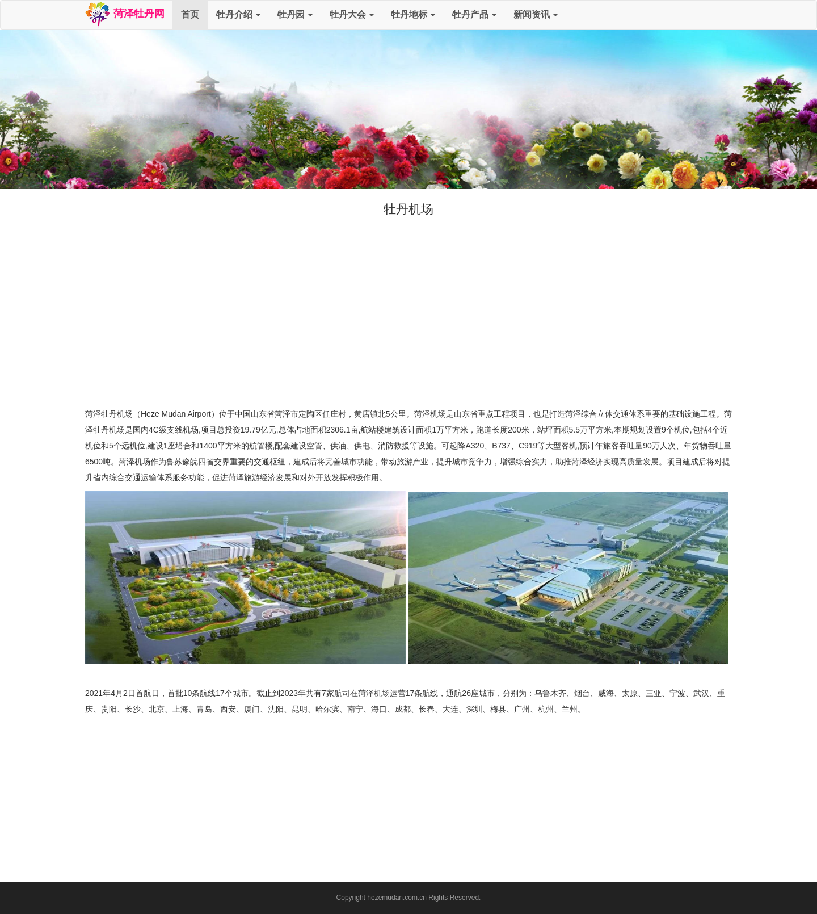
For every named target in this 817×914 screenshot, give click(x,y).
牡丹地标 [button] (413, 14)
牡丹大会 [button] (352, 14)
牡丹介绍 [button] (238, 14)
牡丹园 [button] (295, 14)
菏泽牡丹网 (125, 15)
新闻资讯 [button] (535, 14)
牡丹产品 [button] (474, 14)
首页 (190, 14)
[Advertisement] (408, 320)
